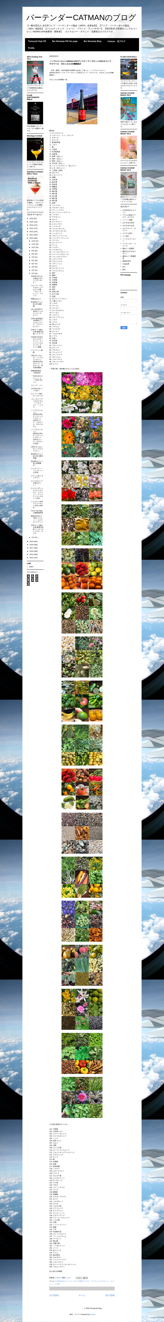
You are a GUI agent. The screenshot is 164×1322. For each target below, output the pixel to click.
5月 (33, 264)
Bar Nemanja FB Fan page (65, 41)
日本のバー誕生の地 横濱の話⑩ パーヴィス (37, 332)
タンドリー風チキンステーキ (37, 395)
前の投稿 (110, 1295)
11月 (33, 244)
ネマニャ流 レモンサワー (37, 477)
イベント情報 (127, 220)
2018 (31, 545)
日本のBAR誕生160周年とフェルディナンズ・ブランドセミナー (37, 322)
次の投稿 (54, 1295)
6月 (33, 260)
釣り (124, 267)
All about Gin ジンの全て (37, 389)
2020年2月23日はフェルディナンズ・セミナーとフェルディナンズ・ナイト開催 (37, 342)
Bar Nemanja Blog (92, 41)
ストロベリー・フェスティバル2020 (37, 470)
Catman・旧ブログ (116, 41)
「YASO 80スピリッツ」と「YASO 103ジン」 (37, 379)
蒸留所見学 (126, 261)
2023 (31, 228)
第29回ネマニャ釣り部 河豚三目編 (37, 456)
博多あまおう (36, 299)
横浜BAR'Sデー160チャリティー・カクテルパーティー (37, 519)
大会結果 (125, 264)
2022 (31, 232)
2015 (31, 554)
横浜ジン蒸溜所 (128, 248)
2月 (33, 273)
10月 (33, 247)
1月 (33, 537)
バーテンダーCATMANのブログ (81, 17)
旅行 (124, 270)
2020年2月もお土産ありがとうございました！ (37, 279)
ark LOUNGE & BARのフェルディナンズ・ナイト (37, 312)
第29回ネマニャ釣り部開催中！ (37, 463)
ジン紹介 (57, 1284)
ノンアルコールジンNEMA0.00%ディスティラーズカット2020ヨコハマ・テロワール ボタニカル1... (37, 418)
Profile (31, 48)
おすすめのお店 (128, 226)
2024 (31, 225)
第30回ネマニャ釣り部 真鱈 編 (37, 304)
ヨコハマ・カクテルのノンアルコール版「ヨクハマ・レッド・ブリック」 (37, 290)
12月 (33, 241)
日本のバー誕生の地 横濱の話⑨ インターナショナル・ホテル (37, 529)
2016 (31, 551)
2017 (31, 548)
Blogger (92, 1314)
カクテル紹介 (127, 233)
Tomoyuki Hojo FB (37, 41)
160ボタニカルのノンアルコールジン (37, 449)
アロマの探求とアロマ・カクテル (85, 1281)
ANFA (31, 567)
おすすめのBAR (128, 223)
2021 (31, 235)
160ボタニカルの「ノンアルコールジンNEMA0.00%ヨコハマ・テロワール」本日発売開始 (37, 361)
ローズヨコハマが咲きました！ (37, 483)
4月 (33, 267)
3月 (33, 270)
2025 (31, 222)
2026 (31, 218)
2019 (31, 541)
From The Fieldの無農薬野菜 (37, 512)
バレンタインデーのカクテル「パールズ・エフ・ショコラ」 (37, 403)
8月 (33, 254)
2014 (31, 558)
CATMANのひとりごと (63, 1281)
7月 (33, 257)
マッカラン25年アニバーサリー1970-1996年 (37, 505)
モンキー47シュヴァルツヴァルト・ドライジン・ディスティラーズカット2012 (37, 493)
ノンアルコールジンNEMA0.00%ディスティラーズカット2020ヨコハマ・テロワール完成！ (37, 436)
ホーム (82, 1295)
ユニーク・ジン (37, 385)
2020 (31, 238)
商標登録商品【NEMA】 (36, 372)
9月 (33, 251)
